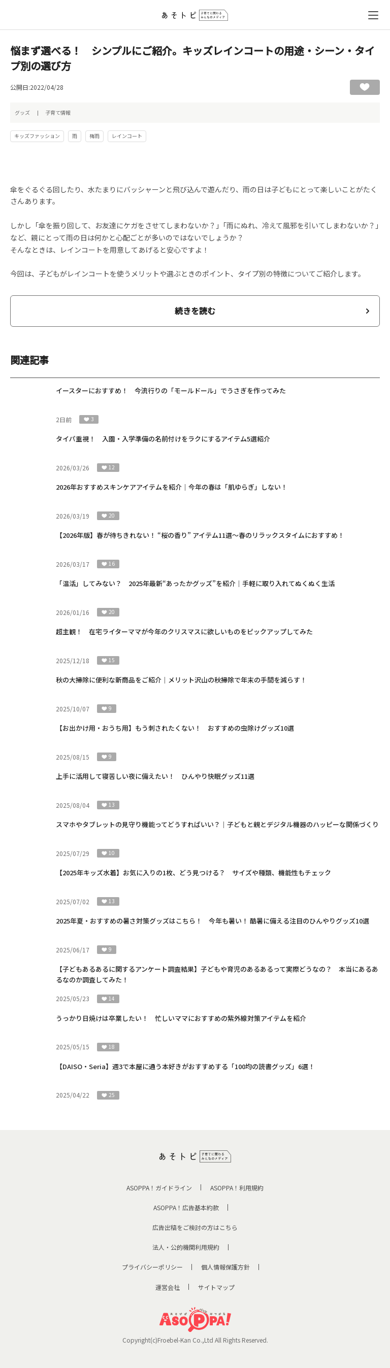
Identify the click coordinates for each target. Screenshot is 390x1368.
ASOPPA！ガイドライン (159, 1187)
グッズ (22, 112)
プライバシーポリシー (152, 1266)
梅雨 (94, 136)
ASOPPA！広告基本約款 (186, 1207)
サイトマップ (216, 1287)
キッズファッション (37, 136)
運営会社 (167, 1287)
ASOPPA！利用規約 (237, 1187)
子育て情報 (58, 112)
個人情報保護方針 (225, 1266)
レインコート (127, 136)
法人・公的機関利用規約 (185, 1247)
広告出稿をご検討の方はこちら (195, 1227)
